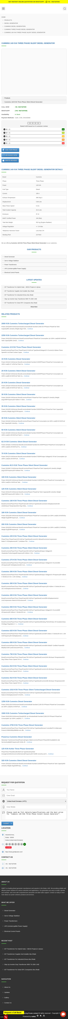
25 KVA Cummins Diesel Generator (15, 383)
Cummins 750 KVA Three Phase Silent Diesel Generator (24, 654)
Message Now (11, 155)
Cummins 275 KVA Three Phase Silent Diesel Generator (24, 560)
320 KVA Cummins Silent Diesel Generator (18, 760)
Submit (6, 823)
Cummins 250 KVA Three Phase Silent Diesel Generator (24, 548)
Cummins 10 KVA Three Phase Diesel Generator (21, 347)
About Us (7, 987)
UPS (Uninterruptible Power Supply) (15, 268)
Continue (30, 329)
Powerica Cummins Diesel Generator (16, 737)
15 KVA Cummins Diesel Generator (15, 359)
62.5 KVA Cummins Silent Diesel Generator (19, 442)
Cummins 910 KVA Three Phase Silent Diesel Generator (24, 678)
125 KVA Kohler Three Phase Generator (17, 749)
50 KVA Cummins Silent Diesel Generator (18, 430)
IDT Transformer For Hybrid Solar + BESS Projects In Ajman (22, 287)
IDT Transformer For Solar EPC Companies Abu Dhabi (20, 303)
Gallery (6, 997)
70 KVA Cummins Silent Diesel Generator (18, 453)
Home (3, 17)
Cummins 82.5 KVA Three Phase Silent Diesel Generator (24, 465)
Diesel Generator (11, 23)
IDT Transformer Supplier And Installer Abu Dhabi (19, 291)
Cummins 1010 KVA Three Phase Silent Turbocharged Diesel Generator (30, 690)
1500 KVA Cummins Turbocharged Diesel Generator (22, 713)
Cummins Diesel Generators (15, 26)
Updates (7, 992)
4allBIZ (33, 1016)
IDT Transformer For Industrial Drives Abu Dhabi (18, 295)
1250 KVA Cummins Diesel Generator (16, 701)
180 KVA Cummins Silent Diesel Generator (18, 512)
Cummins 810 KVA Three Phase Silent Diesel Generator (24, 666)
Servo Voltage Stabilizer (11, 260)
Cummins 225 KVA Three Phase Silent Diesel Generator (24, 536)
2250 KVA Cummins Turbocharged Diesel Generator (22, 335)
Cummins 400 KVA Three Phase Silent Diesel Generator (24, 595)
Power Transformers (10, 264)
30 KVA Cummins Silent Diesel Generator (18, 394)
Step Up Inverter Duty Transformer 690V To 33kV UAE (20, 299)
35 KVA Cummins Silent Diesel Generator (18, 406)
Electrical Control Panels (11, 272)
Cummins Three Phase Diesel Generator (19, 29)
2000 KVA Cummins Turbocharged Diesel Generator (22, 324)
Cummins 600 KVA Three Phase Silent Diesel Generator (24, 619)
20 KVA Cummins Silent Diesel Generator (18, 371)
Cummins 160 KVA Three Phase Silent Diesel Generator (24, 501)
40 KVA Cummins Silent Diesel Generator (18, 418)
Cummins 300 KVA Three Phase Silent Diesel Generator (24, 572)
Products (8, 20)
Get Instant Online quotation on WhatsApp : (34, 1)
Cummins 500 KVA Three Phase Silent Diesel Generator (24, 607)
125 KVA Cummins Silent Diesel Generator (18, 489)
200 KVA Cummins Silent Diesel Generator (18, 524)
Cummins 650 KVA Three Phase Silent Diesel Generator (24, 642)
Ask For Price (11, 150)
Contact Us (7, 1003)
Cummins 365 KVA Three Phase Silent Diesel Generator (24, 583)
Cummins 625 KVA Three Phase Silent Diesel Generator (24, 631)
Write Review (11, 160)
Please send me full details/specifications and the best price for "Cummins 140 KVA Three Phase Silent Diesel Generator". (35, 815)
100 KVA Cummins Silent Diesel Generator (18, 477)
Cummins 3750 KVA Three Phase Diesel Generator (22, 725)
